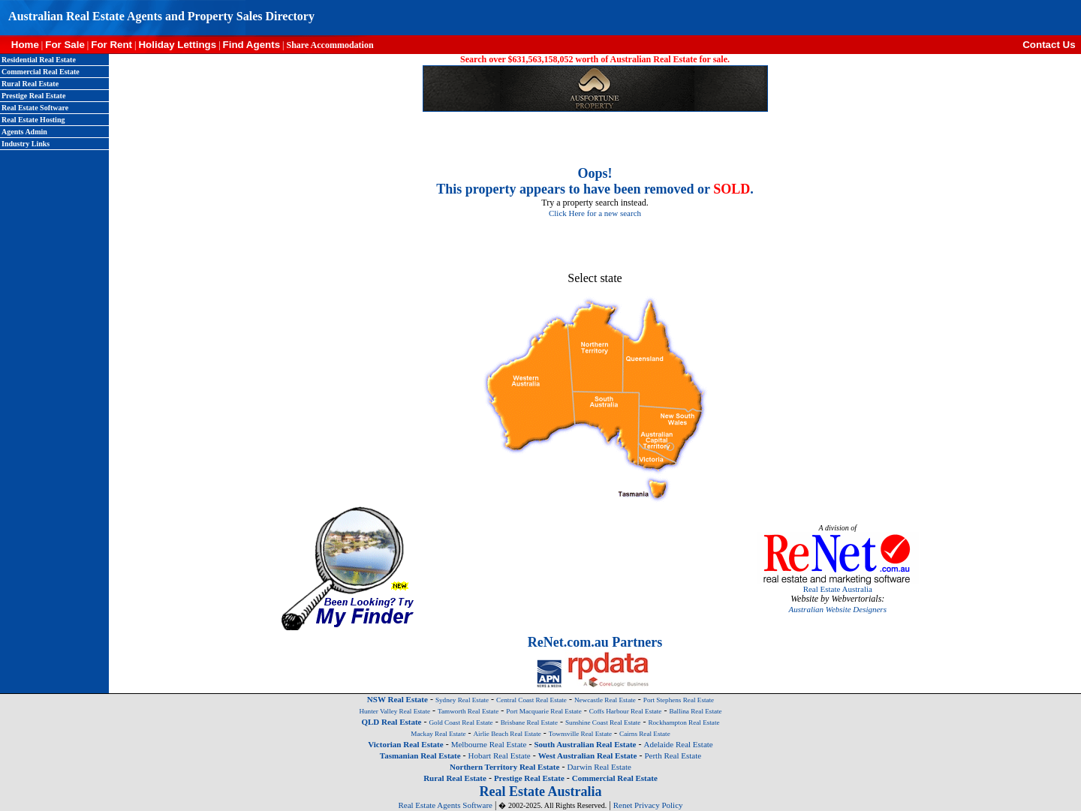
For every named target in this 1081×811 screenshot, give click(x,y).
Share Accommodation (329, 45)
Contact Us (1051, 44)
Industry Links (26, 144)
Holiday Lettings (177, 44)
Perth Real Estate (672, 755)
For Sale (65, 44)
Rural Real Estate (30, 84)
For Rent (111, 44)
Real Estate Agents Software (445, 804)
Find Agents (252, 44)
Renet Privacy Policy (648, 804)
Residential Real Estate (39, 60)
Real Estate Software (35, 108)
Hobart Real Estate (499, 755)
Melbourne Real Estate (489, 744)
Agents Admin (24, 132)
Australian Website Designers (838, 609)
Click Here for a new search (595, 213)
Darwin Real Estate (599, 766)
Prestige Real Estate (33, 96)
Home (19, 44)
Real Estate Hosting (33, 120)
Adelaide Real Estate (677, 744)
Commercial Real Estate (41, 72)
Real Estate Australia (837, 588)
